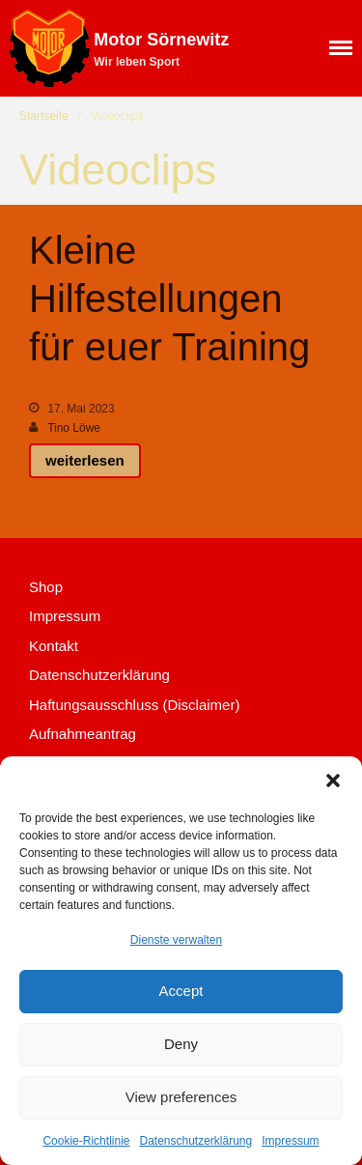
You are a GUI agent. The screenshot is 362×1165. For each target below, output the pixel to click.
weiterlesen (85, 460)
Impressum (290, 1141)
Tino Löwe (73, 428)
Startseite (44, 116)
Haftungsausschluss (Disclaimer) (134, 704)
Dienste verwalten (176, 940)
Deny (181, 1044)
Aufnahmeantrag (82, 733)
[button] (333, 780)
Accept (181, 990)
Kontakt (53, 646)
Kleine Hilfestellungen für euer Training (169, 298)
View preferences (181, 1097)
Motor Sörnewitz (161, 39)
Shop (46, 587)
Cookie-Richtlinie (85, 1141)
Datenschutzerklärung (195, 1141)
